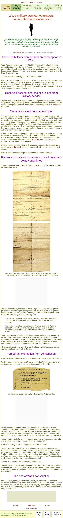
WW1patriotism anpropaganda (48, 7)
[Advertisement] (31, 496)
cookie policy (10, 515)
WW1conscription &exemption (16, 7)
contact (47, 505)
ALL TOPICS (38, 2)
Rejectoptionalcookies (47, 514)
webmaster (17, 52)
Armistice (16, 481)
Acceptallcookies (38, 514)
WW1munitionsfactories (37, 7)
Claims (50, 139)
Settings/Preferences (57, 514)
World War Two (37, 139)
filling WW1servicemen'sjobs (27, 7)
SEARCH (30, 2)
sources (15, 505)
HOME (23, 2)
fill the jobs (16, 147)
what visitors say (31, 509)
